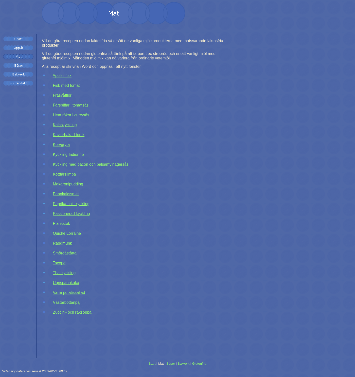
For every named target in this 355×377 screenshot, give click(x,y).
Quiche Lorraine (67, 233)
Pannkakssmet (66, 194)
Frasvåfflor (61, 95)
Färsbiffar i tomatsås (71, 105)
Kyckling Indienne (68, 154)
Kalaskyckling (65, 125)
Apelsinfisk (62, 75)
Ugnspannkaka (66, 283)
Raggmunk (62, 243)
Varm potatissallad (69, 292)
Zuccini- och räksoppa (71, 312)
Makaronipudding (68, 184)
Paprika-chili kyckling (71, 204)
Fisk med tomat (66, 85)
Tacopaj (59, 263)
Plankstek (61, 223)
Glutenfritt (199, 363)
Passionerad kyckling (71, 214)
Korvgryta (61, 145)
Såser (170, 363)
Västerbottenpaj (66, 302)
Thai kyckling (64, 273)
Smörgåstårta (64, 253)
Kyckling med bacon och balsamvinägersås (90, 164)
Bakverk (184, 363)
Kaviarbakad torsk (68, 135)
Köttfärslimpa (64, 174)
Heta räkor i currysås (71, 115)
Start (152, 363)
